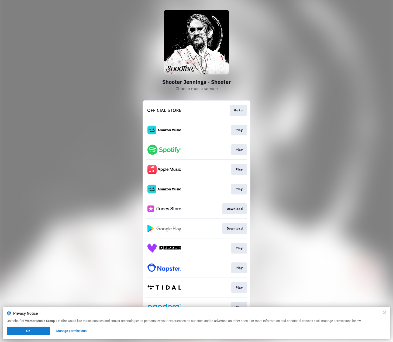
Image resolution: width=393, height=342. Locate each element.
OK (28, 331)
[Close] (384, 312)
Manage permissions (71, 331)
